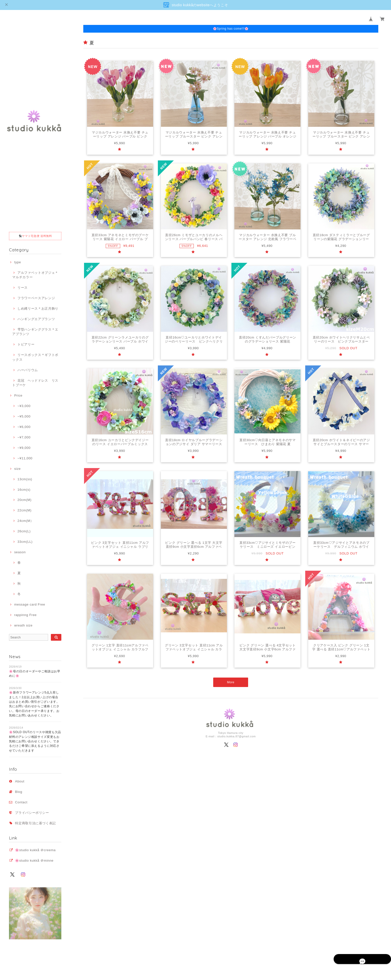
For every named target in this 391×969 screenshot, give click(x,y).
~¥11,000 (24, 458)
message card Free (29, 604)
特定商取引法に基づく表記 (35, 823)
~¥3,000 (23, 406)
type (17, 262)
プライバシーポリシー (32, 813)
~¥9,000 (23, 448)
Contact (21, 802)
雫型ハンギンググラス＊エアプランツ (35, 332)
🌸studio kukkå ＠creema (35, 850)
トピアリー (25, 344)
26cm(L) (24, 531)
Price (18, 395)
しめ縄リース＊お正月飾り (37, 308)
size (17, 469)
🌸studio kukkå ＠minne (34, 860)
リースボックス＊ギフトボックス (35, 357)
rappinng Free (25, 615)
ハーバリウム (27, 370)
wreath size (23, 625)
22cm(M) (24, 510)
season (20, 552)
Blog (18, 792)
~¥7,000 (23, 437)
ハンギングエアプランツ (36, 319)
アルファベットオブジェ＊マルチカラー (35, 275)
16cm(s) (23, 489)
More (231, 682)
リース (22, 287)
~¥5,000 (23, 416)
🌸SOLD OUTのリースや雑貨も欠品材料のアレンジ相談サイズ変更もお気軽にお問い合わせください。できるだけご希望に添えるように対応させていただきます (35, 741)
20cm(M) (24, 500)
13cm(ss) (24, 479)
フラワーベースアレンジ (36, 298)
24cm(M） (25, 521)
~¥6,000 (23, 427)
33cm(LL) (25, 542)
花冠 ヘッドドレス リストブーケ (35, 383)
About (19, 781)
